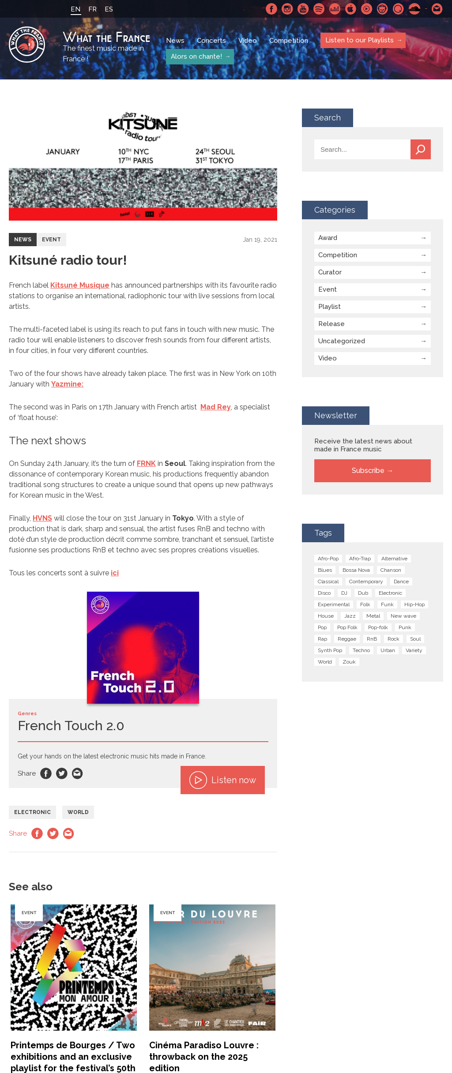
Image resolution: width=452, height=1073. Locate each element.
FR (92, 9)
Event (51, 239)
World (78, 812)
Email (77, 773)
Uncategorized (341, 341)
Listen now (222, 780)
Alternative (394, 558)
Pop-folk (378, 627)
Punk (405, 627)
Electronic (32, 812)
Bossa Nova (356, 570)
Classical (328, 581)
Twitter (62, 773)
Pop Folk (347, 627)
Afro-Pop (328, 558)
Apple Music (351, 9)
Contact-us (437, 9)
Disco (324, 593)
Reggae (347, 639)
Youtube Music (367, 9)
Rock (393, 639)
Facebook (271, 9)
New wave (403, 616)
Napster (382, 9)
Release (331, 324)
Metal (373, 616)
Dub (363, 593)
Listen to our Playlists (359, 40)
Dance (401, 581)
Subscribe (368, 470)
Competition (288, 41)
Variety (414, 650)
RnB (372, 639)
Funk (387, 604)
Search (421, 149)
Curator (330, 272)
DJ (344, 593)
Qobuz (398, 9)
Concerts (211, 41)
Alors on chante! (196, 56)
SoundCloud (414, 9)
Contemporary (366, 581)
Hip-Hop (414, 604)
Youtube (303, 9)
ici (115, 573)
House (326, 616)
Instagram (287, 9)
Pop (322, 627)
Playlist (329, 307)
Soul (415, 639)
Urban (387, 650)
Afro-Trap (360, 558)
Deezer (335, 9)
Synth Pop (330, 650)
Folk (365, 604)
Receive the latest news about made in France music (363, 445)
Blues (325, 570)
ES (109, 9)
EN (75, 9)
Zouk (349, 662)
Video (247, 41)
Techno (361, 650)
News (175, 41)
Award (327, 238)
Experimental (334, 604)
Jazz (350, 616)
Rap (322, 639)
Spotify (319, 9)
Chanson (390, 570)
